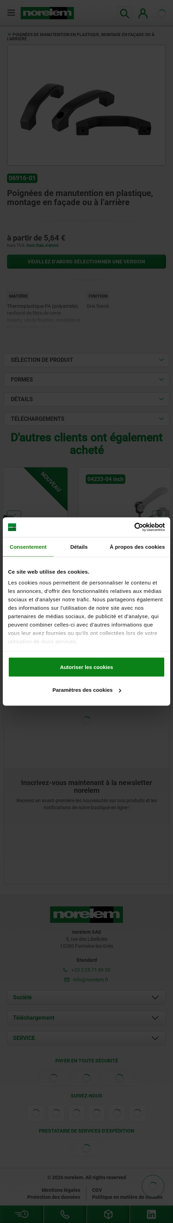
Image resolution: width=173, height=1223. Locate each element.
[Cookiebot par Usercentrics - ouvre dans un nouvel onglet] (134, 527)
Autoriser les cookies (86, 667)
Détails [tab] (79, 546)
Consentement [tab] (28, 546)
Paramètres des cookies (87, 690)
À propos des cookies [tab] (137, 546)
